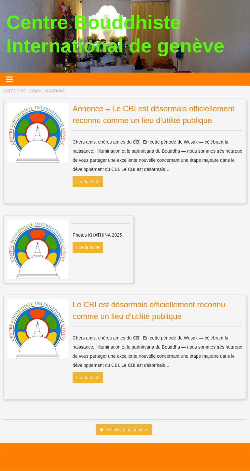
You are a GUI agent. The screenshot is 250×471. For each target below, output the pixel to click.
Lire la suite (88, 181)
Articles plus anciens (124, 429)
